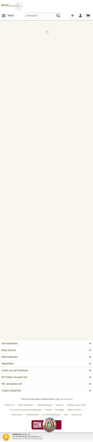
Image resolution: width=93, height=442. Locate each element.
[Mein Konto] (80, 15)
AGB (66, 414)
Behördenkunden (26, 405)
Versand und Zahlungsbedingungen (26, 410)
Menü (8, 15)
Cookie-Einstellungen (51, 414)
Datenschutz (17, 414)
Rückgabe (59, 410)
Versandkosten (66, 399)
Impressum (76, 414)
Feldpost (59, 405)
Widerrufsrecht (74, 410)
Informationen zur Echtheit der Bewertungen (27, 439)
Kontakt (48, 410)
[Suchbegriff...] (42, 15)
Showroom (10, 405)
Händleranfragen (44, 405)
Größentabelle (32, 414)
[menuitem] (8, 15)
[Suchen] (58, 15)
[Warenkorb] (88, 15)
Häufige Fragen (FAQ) (76, 405)
